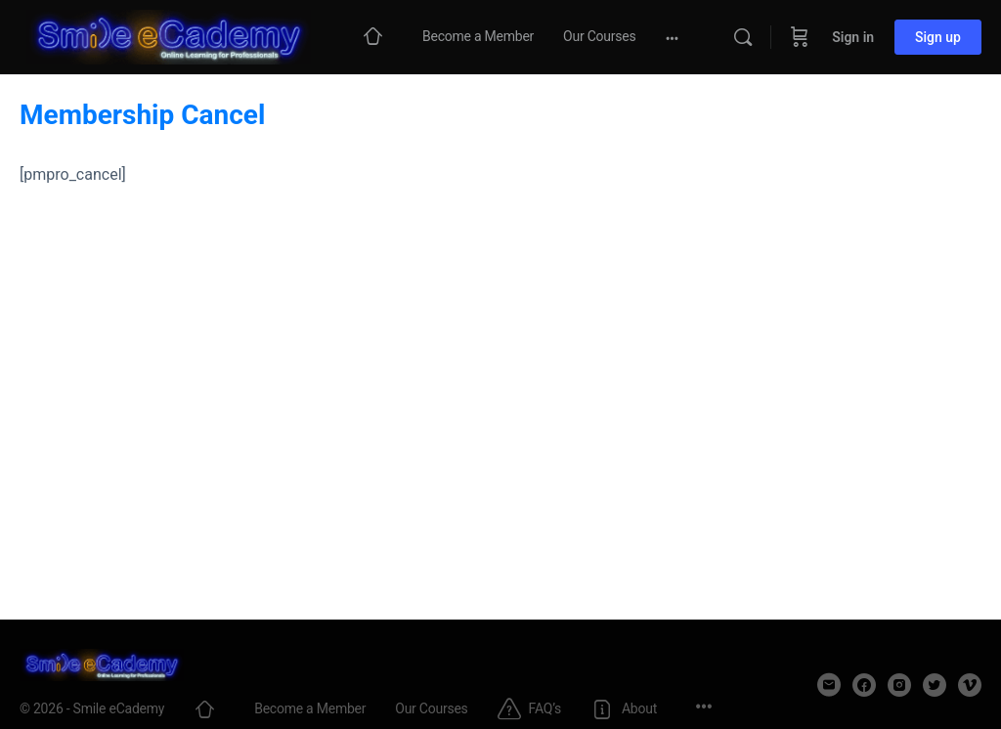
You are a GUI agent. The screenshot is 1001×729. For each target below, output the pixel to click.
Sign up (938, 37)
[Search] (742, 37)
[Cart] (799, 37)
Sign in (853, 37)
